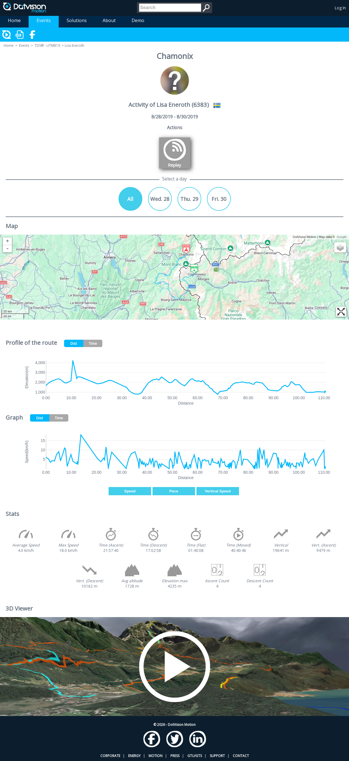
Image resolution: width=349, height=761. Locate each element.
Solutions (77, 20)
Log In (340, 7)
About (109, 20)
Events (44, 20)
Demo (138, 20)
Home (14, 20)
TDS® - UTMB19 (47, 45)
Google (342, 237)
